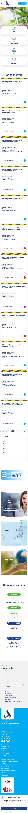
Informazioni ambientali (10, 696)
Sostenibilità (4, 747)
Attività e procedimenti (10, 679)
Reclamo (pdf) (5, 765)
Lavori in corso (5, 752)
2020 (4, 455)
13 (24, 431)
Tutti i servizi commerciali (10, 507)
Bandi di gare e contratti (10, 681)
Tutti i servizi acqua (9, 535)
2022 (4, 450)
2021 (4, 452)
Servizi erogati (8, 692)
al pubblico (14, 52)
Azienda (3, 730)
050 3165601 (14, 637)
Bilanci (6, 690)
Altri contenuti (8, 698)
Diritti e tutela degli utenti (7, 758)
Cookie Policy (4, 774)
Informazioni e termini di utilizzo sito (10, 772)
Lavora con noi (5, 735)
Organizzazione (8, 673)
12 (22, 431)
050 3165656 (14, 622)
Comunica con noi (6, 737)
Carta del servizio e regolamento (9, 760)
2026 (4, 441)
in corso (14, 32)
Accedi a (14, 62)
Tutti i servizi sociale (9, 564)
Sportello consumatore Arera (8, 769)
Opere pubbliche (8, 694)
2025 (4, 443)
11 (19, 431)
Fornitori (4, 733)
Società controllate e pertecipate (12, 677)
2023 (4, 448)
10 (17, 431)
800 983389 (14, 593)
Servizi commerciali (6, 743)
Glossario (3, 754)
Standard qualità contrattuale (8, 763)
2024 (4, 446)
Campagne (4, 749)
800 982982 (14, 607)
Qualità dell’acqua (5, 745)
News (2, 750)
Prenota (14, 42)
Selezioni (7, 675)
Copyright (3, 770)
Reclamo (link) (5, 767)
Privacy (3, 762)
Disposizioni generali (10, 671)
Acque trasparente (7, 731)
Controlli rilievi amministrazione (12, 700)
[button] (24, 809)
